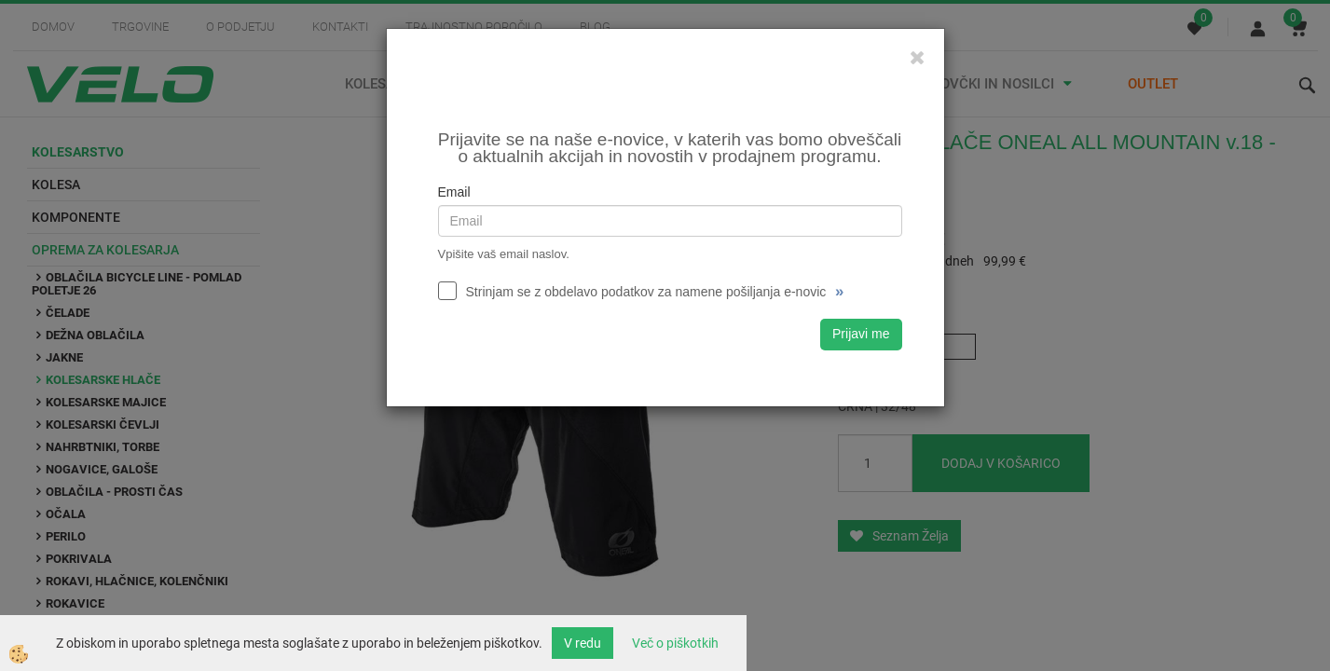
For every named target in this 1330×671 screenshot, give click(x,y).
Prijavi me (860, 333)
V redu (582, 643)
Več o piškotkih (675, 643)
